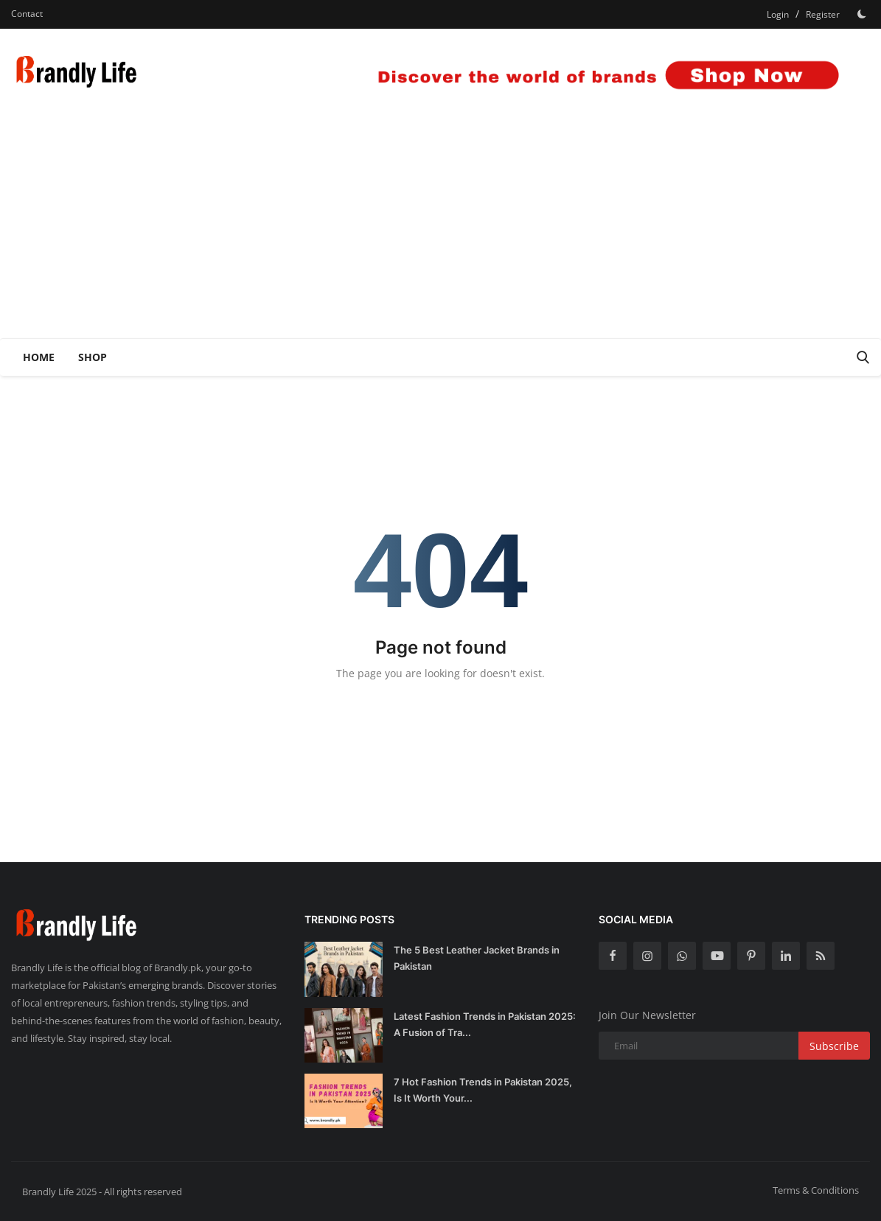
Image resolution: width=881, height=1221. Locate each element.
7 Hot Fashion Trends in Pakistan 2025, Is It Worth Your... (483, 1090)
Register (823, 14)
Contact (27, 13)
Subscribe (834, 1046)
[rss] (821, 956)
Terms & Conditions (816, 1190)
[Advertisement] (440, 228)
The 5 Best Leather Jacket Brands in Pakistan (477, 958)
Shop (92, 357)
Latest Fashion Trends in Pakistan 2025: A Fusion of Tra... (485, 1024)
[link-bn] (601, 73)
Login (778, 14)
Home (39, 357)
